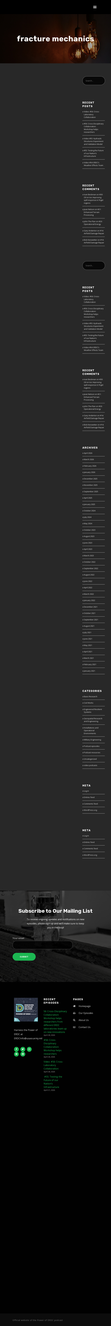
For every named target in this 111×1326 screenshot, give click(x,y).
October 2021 (89, 613)
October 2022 (89, 562)
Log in (86, 791)
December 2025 (90, 478)
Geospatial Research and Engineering (93, 720)
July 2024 (87, 517)
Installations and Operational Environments (91, 730)
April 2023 (88, 549)
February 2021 (90, 664)
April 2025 (88, 498)
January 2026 (89, 472)
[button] (95, 7)
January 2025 (89, 504)
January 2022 (89, 600)
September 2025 (91, 491)
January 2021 (89, 671)
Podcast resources (92, 752)
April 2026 (88, 453)
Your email (55, 943)
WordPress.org (90, 810)
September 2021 (91, 619)
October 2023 (89, 530)
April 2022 (88, 587)
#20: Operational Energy (93, 223)
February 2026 (90, 466)
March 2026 (89, 459)
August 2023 (89, 536)
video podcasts (90, 765)
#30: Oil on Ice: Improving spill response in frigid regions (93, 198)
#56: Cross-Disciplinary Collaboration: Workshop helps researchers (94, 127)
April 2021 (88, 651)
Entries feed (89, 797)
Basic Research (90, 696)
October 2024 (89, 510)
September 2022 (91, 568)
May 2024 (88, 523)
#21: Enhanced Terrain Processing (92, 212)
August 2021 (89, 626)
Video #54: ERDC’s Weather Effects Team (93, 164)
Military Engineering (92, 739)
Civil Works (88, 703)
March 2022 (89, 594)
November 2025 (91, 485)
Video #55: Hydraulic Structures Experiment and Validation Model (93, 141)
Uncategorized (90, 759)
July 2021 (87, 632)
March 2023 (89, 555)
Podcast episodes (92, 746)
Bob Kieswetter (90, 240)
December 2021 (90, 606)
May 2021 (88, 645)
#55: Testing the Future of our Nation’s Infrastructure (94, 153)
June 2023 (88, 542)
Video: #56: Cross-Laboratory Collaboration (91, 114)
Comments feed (91, 803)
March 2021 (89, 658)
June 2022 (88, 581)
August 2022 (89, 574)
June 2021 (88, 638)
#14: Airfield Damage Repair (94, 232)
